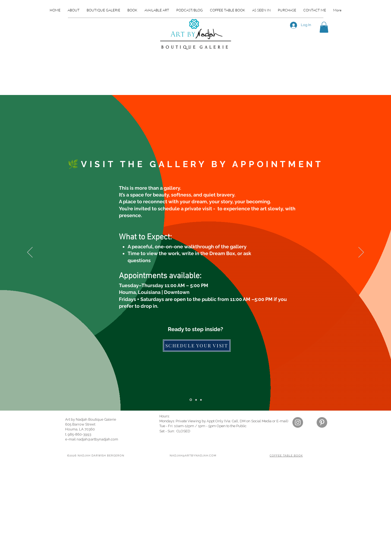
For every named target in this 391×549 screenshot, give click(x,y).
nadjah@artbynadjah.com (97, 439)
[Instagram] (297, 422)
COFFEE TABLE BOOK (286, 455)
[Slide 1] (201, 400)
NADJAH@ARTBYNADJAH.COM (193, 455)
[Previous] (30, 252)
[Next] (361, 252)
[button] (324, 27)
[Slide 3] (196, 400)
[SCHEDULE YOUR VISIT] (197, 345)
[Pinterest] (322, 422)
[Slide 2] (191, 400)
